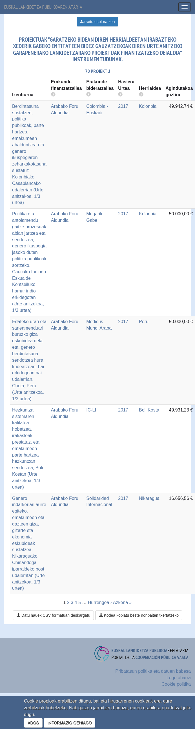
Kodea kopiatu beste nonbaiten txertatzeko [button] (139, 615)
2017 (123, 106)
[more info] (120, 94)
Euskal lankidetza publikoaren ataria (43, 7)
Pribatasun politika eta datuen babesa (153, 671)
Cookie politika (176, 684)
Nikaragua (149, 498)
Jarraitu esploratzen (97, 21)
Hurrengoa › (100, 602)
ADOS (33, 723)
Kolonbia (147, 106)
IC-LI (91, 410)
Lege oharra (179, 677)
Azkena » (122, 602)
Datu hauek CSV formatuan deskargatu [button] (53, 615)
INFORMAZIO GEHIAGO (69, 723)
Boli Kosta (149, 410)
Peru (144, 321)
